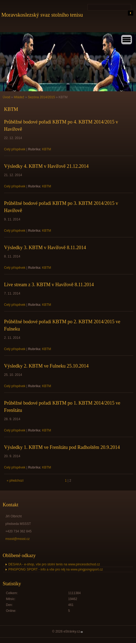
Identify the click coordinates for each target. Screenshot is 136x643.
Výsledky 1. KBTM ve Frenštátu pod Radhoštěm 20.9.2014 (62, 447)
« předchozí (15, 480)
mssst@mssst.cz (17, 539)
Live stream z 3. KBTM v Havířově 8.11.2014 (49, 284)
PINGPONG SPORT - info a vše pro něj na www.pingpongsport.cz (55, 569)
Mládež (19, 97)
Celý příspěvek (14, 149)
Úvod (6, 97)
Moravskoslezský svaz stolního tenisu (42, 15)
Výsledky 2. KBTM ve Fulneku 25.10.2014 (46, 366)
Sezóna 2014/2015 (41, 97)
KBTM (46, 149)
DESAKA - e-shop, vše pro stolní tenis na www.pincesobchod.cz (54, 564)
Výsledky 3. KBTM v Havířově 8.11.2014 (45, 247)
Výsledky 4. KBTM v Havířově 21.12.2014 (46, 166)
